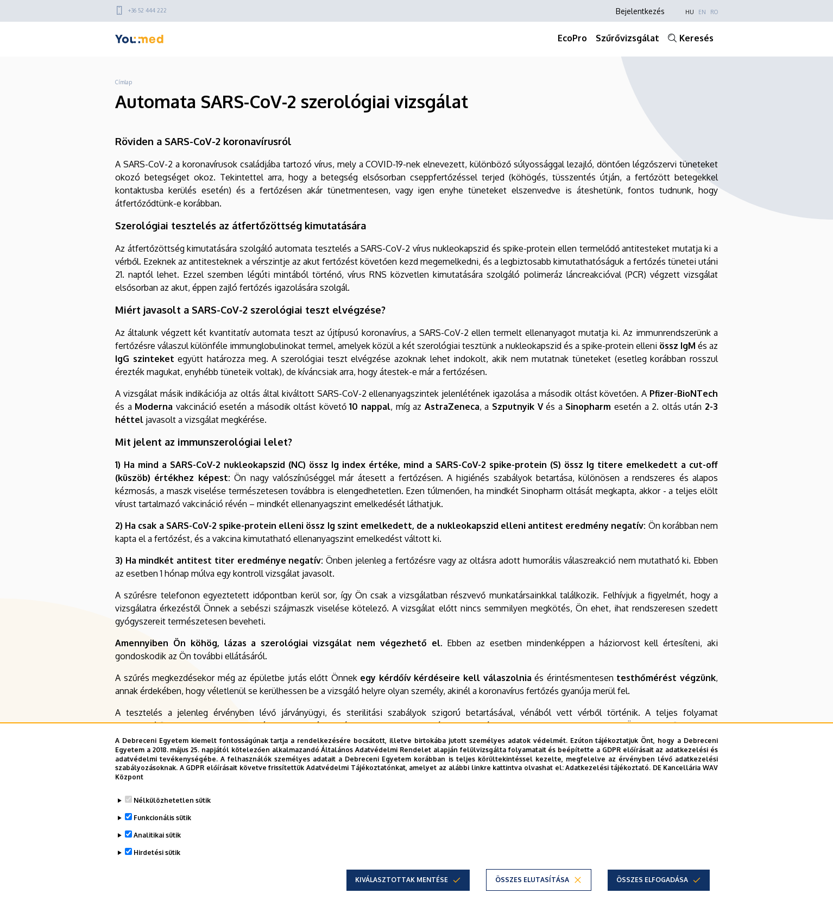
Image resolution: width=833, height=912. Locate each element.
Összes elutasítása (532, 880)
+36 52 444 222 (147, 10)
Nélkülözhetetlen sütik (172, 800)
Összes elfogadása (652, 880)
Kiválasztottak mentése (401, 880)
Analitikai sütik (157, 835)
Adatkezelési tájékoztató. (608, 768)
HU (689, 12)
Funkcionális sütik (162, 818)
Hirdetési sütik (157, 852)
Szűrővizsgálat (627, 38)
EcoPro (572, 38)
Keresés (696, 38)
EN (702, 12)
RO (714, 12)
